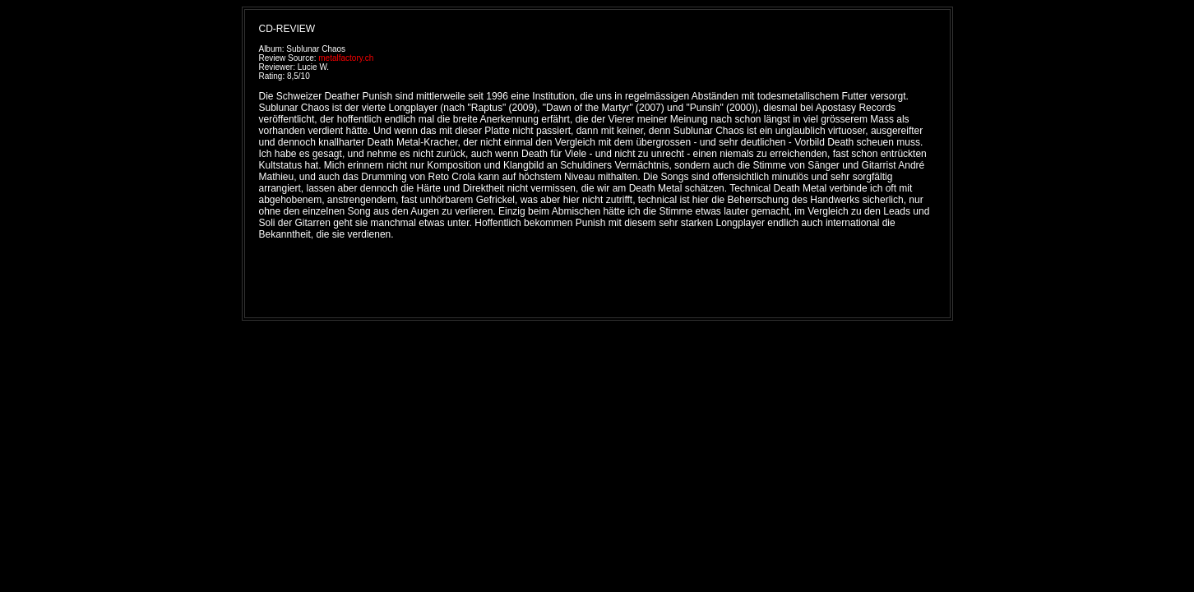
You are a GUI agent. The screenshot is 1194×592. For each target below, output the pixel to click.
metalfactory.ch (345, 57)
